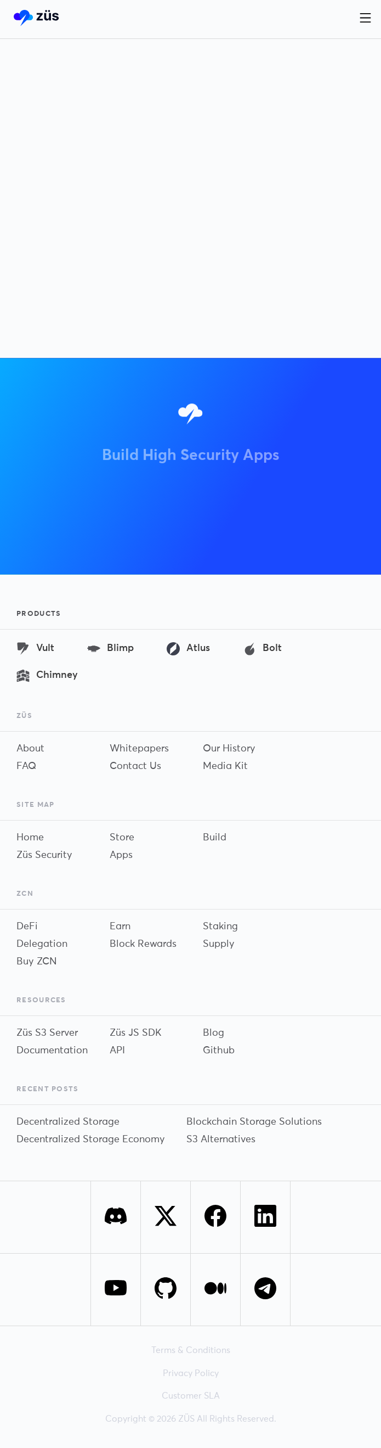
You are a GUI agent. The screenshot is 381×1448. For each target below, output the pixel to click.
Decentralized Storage (68, 1122)
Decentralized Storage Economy (90, 1139)
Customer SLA (191, 1395)
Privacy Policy (191, 1373)
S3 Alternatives (220, 1139)
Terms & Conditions (190, 1350)
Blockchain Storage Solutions (254, 1122)
